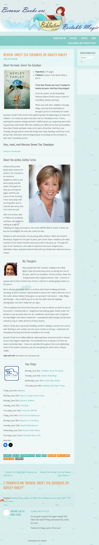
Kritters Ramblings (49, 376)
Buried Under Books (31, 430)
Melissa (15, 59)
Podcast (73, 38)
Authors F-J (7, 455)
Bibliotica (21, 390)
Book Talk (16, 455)
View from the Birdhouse (29, 415)
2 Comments (19, 459)
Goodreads (16, 151)
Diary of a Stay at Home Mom (32, 396)
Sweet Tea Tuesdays (63, 455)
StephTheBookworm (29, 425)
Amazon (6, 151)
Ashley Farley (52, 455)
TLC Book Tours (9, 459)
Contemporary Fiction (28, 455)
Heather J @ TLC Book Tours (18, 513)
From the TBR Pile (29, 410)
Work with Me (59, 38)
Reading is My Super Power (53, 386)
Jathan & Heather (27, 400)
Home (93, 38)
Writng (84, 38)
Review (44, 455)
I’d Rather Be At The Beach (52, 371)
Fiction (38, 455)
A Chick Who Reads (52, 380)
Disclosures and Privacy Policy (82, 43)
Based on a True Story (29, 420)
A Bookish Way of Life (31, 435)
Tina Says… (25, 405)
